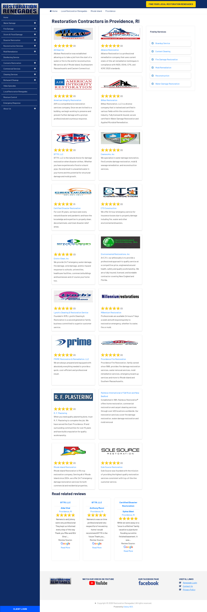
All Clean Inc (59, 50)
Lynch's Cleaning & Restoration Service (71, 312)
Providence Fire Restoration (113, 359)
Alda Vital (65, 508)
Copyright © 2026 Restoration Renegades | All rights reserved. (124, 603)
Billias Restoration (109, 100)
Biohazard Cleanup (10, 80)
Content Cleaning (162, 51)
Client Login (20, 609)
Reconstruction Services (13, 46)
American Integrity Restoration (67, 100)
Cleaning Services (10, 74)
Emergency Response (11, 103)
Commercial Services (11, 69)
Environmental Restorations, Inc (115, 254)
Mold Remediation (163, 67)
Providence (64, 511)
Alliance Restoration (110, 50)
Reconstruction (162, 75)
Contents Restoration (12, 63)
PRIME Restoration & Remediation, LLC (71, 359)
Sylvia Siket (128, 511)
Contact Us (188, 586)
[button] (35, 23)
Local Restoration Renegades (74, 11)
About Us (7, 109)
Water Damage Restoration (167, 83)
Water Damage (9, 23)
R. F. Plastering (60, 413)
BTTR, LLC (58, 154)
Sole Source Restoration (111, 467)
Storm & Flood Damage (12, 34)
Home (53, 11)
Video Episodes (9, 86)
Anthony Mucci (97, 508)
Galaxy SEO (128, 606)
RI (71, 511)
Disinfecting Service (11, 57)
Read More (65, 547)
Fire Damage (8, 29)
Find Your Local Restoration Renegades (171, 4)
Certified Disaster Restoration (67, 208)
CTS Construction (109, 208)
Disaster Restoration (11, 40)
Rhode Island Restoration (65, 467)
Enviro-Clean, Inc (61, 258)
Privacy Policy (189, 589)
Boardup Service (162, 43)
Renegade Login (190, 582)
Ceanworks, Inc (107, 154)
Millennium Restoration (111, 312)
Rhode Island (96, 11)
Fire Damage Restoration (166, 59)
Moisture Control (10, 97)
